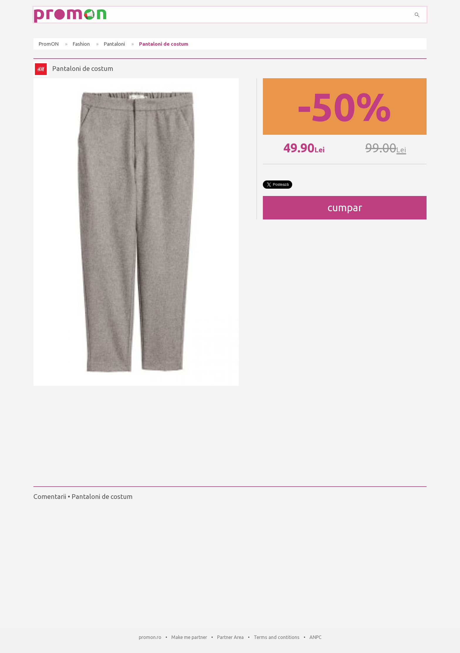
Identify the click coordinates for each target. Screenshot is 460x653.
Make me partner (189, 637)
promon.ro (150, 637)
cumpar (344, 207)
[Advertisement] (230, 434)
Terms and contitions (277, 637)
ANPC (316, 637)
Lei (319, 150)
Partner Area (230, 637)
